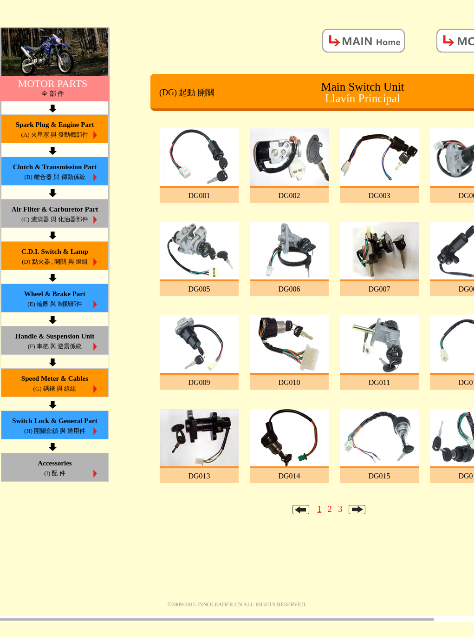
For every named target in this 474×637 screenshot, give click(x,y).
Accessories (54, 468)
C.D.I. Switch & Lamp (54, 257)
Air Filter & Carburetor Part (54, 215)
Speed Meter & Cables (54, 384)
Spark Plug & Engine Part (54, 130)
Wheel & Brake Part (54, 299)
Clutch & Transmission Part (54, 172)
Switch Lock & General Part (54, 426)
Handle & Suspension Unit (54, 342)
